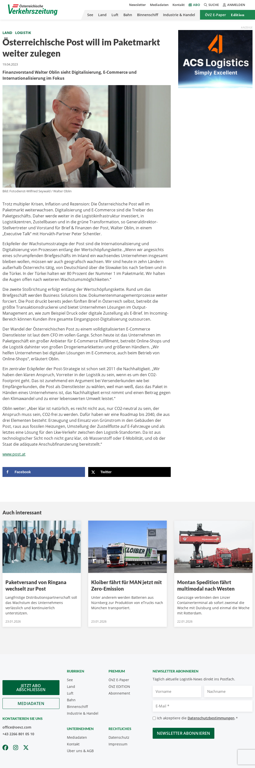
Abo (196, 4)
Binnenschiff (147, 14)
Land (102, 14)
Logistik (23, 32)
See (90, 14)
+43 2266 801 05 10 (18, 734)
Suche (211, 4)
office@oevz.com (16, 727)
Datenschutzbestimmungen (211, 718)
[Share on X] (129, 472)
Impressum (118, 744)
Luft (115, 14)
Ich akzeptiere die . (197, 718)
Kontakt (178, 4)
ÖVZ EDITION (119, 686)
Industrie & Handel (179, 14)
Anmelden (234, 4)
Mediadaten (159, 4)
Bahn (127, 14)
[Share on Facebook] (43, 472)
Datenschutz (119, 737)
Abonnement (119, 693)
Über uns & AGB (80, 750)
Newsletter (137, 4)
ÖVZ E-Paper (215, 14)
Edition (238, 14)
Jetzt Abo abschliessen (31, 687)
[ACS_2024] (215, 58)
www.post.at (14, 454)
